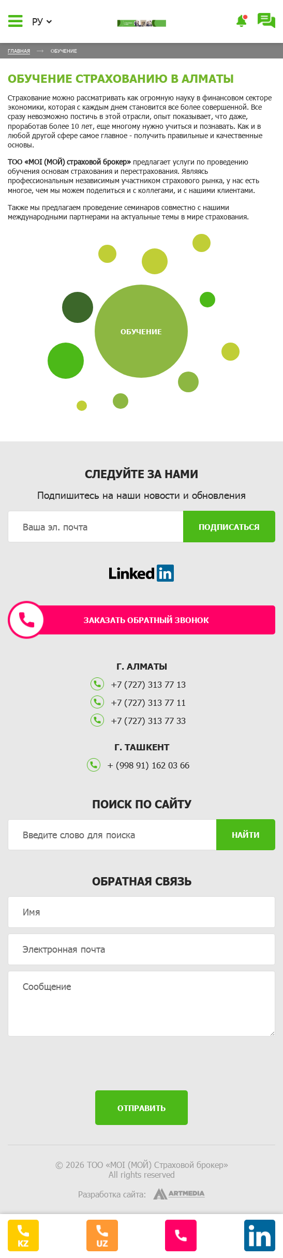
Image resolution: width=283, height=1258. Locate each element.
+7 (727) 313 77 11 (138, 702)
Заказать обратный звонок (113, 619)
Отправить (141, 1108)
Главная (19, 51)
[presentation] (141, 1064)
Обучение (141, 331)
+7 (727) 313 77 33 (138, 720)
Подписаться (229, 526)
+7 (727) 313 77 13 (138, 684)
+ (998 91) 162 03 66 (138, 765)
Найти (246, 834)
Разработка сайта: (112, 1194)
